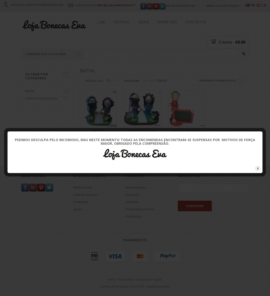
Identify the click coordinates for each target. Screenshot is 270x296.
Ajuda (143, 22)
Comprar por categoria (52, 54)
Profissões (134, 216)
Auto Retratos (136, 187)
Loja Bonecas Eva (158, 286)
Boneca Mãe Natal (186, 131)
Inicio (111, 279)
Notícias (122, 22)
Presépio (98, 131)
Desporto (132, 195)
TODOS (161, 81)
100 (151, 81)
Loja (101, 22)
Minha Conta (82, 187)
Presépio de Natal (142, 131)
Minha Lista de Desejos (222, 6)
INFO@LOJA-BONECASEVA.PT (116, 5)
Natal (29, 91)
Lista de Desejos (85, 195)
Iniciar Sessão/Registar (178, 6)
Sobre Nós (167, 22)
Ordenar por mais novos (217, 80)
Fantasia (132, 202)
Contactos (196, 22)
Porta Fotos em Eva (41, 99)
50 (144, 81)
